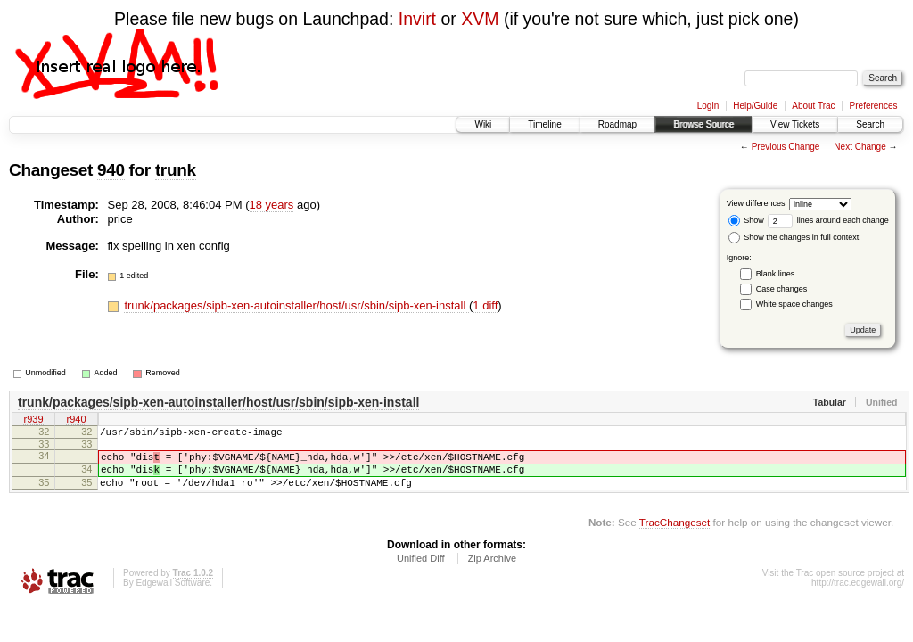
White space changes (794, 304)
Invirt (417, 19)
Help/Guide (755, 106)
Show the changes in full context (794, 237)
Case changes (782, 288)
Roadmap (617, 124)
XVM (479, 19)
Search (870, 124)
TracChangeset (674, 535)
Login (708, 106)
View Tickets (794, 124)
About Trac (813, 106)
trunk (175, 169)
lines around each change (828, 220)
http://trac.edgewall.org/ (857, 596)
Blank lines (775, 273)
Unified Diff (421, 571)
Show (746, 220)
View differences (756, 203)
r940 (76, 421)
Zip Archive (492, 571)
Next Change (859, 147)
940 (111, 169)
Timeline (544, 124)
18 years (272, 204)
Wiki (482, 124)
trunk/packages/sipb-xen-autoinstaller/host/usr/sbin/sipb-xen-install (296, 305)
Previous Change (786, 147)
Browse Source (703, 124)
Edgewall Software (173, 596)
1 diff (485, 305)
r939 (33, 421)
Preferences (874, 106)
